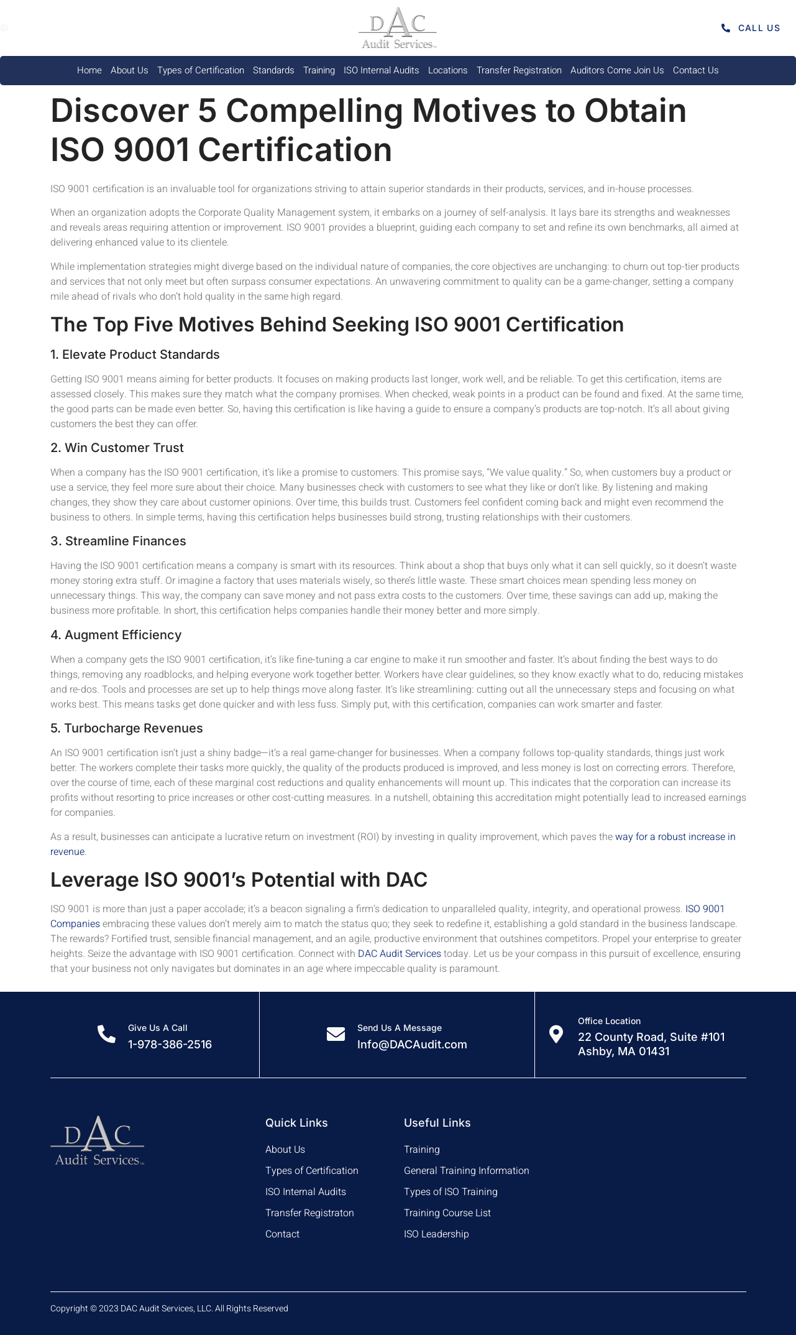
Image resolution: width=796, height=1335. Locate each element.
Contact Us (696, 70)
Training (319, 70)
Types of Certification (200, 70)
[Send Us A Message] (335, 1034)
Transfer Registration (519, 70)
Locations (448, 70)
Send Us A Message (399, 1027)
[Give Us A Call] (106, 1034)
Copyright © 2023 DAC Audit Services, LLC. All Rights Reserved (169, 1308)
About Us (130, 70)
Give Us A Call (158, 1027)
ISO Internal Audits (381, 70)
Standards (274, 70)
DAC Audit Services (399, 953)
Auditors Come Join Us (617, 70)
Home (89, 70)
